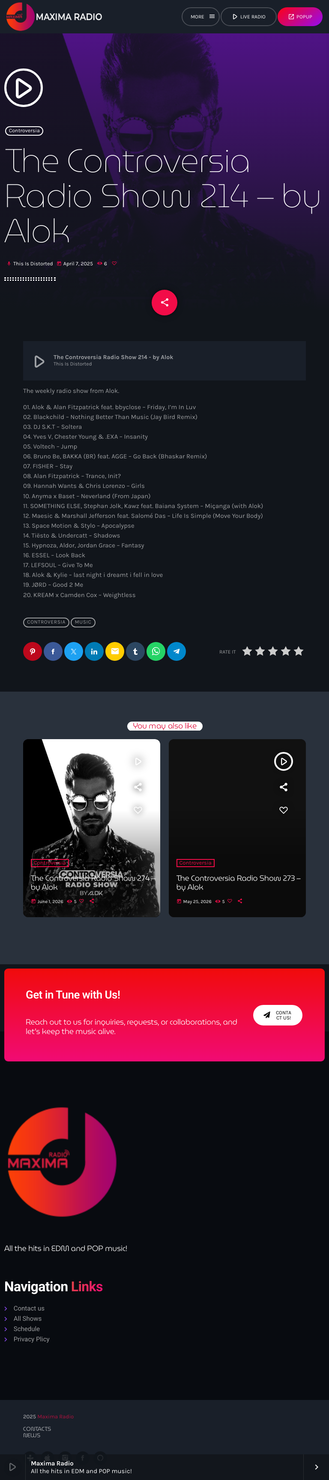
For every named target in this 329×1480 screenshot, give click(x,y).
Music (83, 623)
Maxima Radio (55, 1417)
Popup (300, 16)
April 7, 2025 (75, 264)
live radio (248, 16)
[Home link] (54, 17)
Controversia (24, 131)
